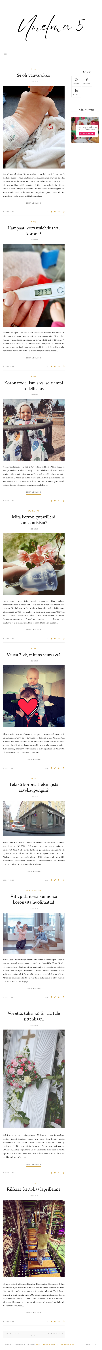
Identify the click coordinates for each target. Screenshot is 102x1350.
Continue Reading (33, 203)
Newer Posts (11, 1333)
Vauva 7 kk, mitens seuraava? (34, 655)
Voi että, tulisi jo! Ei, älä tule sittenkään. (33, 1016)
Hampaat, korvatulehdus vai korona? (34, 231)
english (33, 778)
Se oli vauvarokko (33, 75)
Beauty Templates (44, 1344)
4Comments (8, 1322)
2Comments (8, 212)
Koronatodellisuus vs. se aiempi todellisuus (33, 386)
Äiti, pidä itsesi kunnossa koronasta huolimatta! (33, 899)
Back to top (92, 1344)
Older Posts (55, 1333)
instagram (76, 81)
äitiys (33, 69)
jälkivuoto (33, 511)
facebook (86, 81)
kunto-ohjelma (33, 890)
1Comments (8, 997)
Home (34, 1336)
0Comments (8, 768)
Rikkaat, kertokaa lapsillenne (33, 1189)
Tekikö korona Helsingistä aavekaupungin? (33, 787)
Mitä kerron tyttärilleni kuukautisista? (33, 520)
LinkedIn (76, 92)
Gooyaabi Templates (64, 1344)
